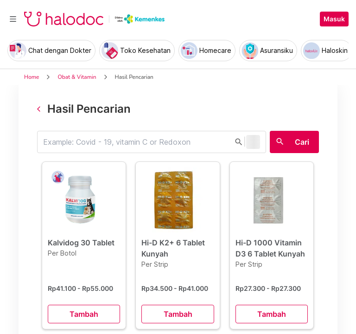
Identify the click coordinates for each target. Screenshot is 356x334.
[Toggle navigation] (13, 19)
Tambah (84, 314)
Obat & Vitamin (76, 77)
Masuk (334, 19)
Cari (302, 142)
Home (31, 77)
